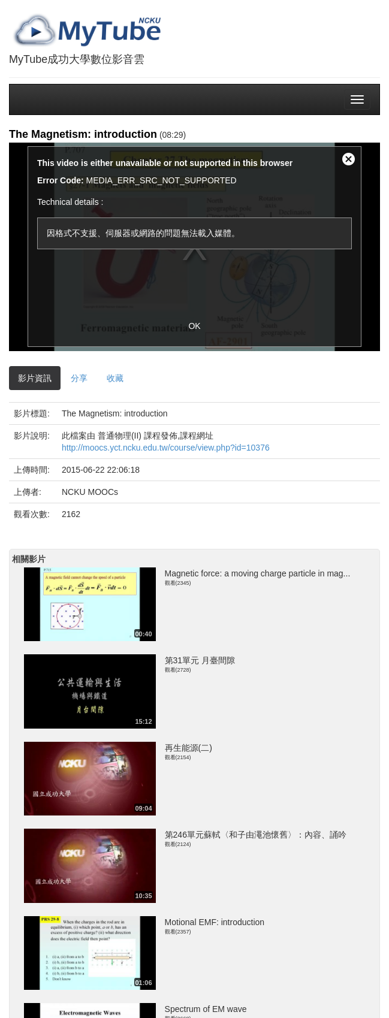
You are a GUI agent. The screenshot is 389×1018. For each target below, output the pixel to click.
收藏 (115, 378)
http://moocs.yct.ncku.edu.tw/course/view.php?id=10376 (166, 447)
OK (194, 326)
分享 (79, 378)
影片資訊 (35, 378)
